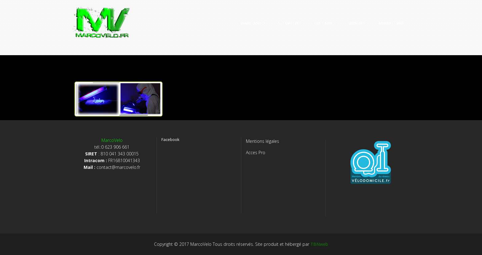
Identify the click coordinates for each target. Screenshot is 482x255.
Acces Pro (255, 152)
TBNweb (319, 244)
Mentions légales (262, 141)
